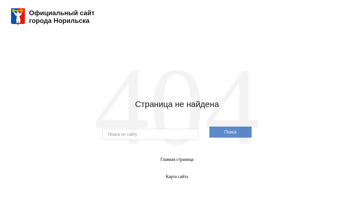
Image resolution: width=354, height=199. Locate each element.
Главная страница (177, 159)
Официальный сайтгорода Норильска (53, 16)
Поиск (230, 132)
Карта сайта (177, 176)
